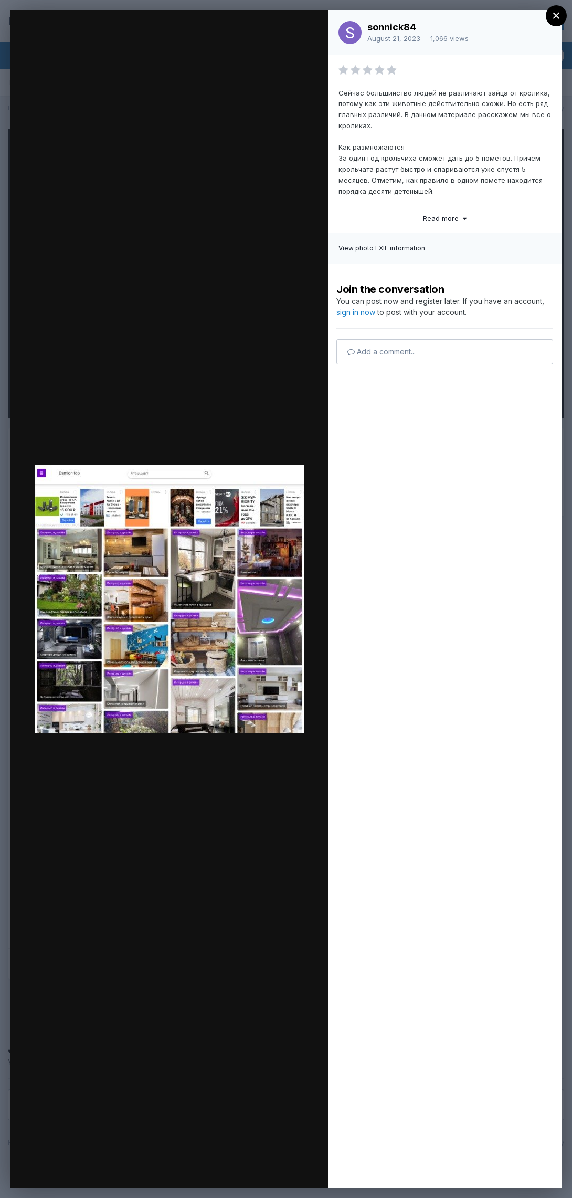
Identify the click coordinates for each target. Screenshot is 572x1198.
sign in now (355, 312)
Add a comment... (381, 351)
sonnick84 (391, 27)
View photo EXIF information (381, 248)
